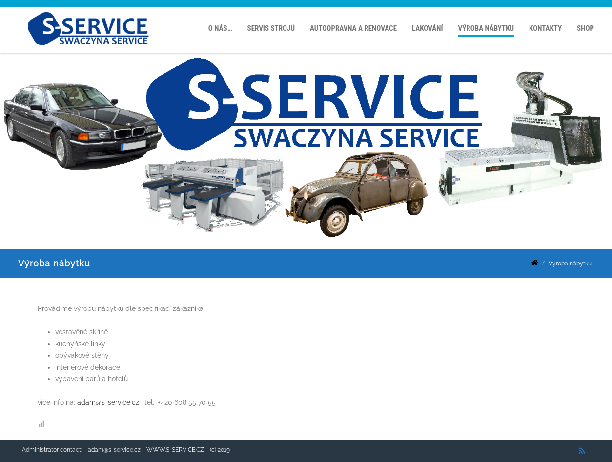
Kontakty (545, 28)
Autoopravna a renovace (353, 28)
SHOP (585, 28)
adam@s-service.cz (108, 402)
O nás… (220, 28)
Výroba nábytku (486, 28)
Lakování (427, 28)
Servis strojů (271, 28)
